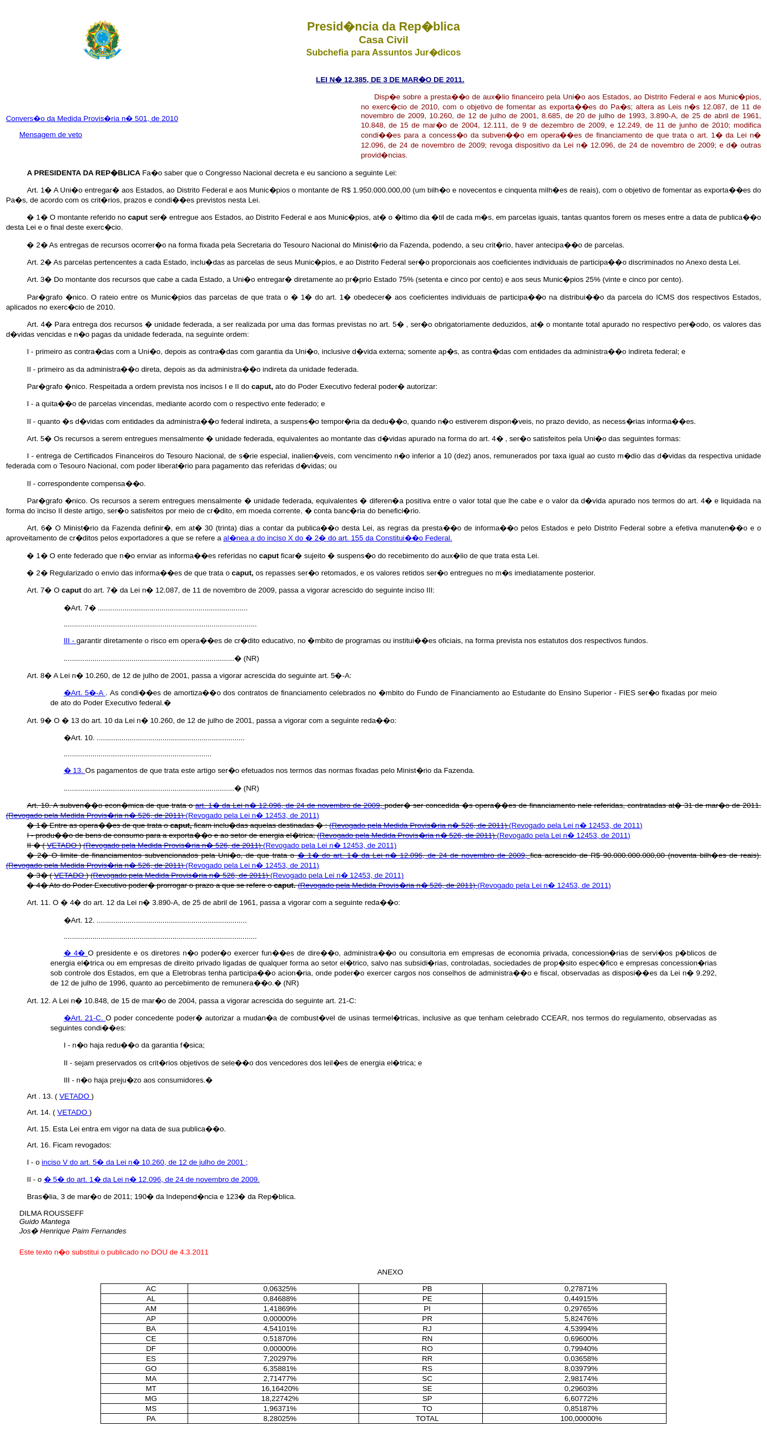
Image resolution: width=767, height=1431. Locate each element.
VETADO (63, 845)
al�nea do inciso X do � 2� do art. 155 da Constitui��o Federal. (337, 538)
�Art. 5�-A (84, 693)
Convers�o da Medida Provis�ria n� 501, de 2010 (92, 118)
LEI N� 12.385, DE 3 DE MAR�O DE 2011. (390, 79)
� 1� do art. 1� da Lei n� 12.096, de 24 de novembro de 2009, (413, 855)
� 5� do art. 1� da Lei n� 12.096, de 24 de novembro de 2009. (152, 1179)
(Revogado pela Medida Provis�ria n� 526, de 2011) (96, 815)
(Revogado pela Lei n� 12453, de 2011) (253, 815)
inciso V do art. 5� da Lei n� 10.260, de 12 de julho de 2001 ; (145, 1162)
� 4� (76, 953)
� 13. (74, 770)
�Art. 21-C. (85, 1018)
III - (70, 640)
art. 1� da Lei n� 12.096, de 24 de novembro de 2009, (290, 805)
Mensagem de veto (50, 134)
